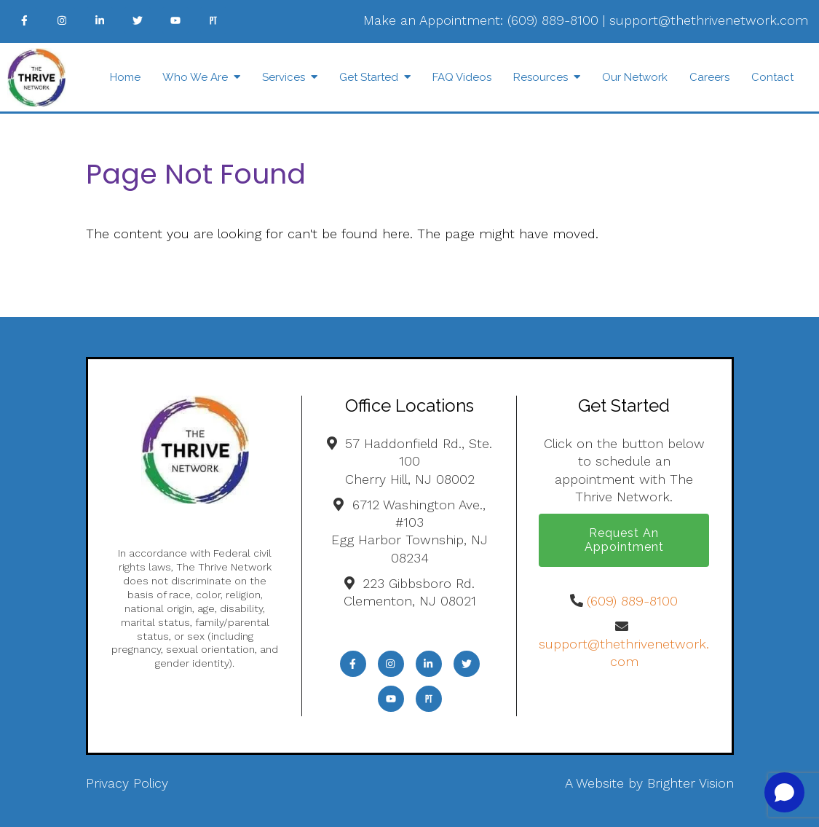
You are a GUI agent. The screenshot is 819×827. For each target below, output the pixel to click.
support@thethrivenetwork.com (708, 20)
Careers (709, 77)
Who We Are (195, 77)
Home (125, 77)
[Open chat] (784, 792)
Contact (772, 77)
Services (283, 77)
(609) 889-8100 (552, 20)
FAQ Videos (461, 77)
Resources (540, 77)
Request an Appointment (624, 540)
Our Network (635, 77)
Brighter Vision (690, 783)
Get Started (368, 77)
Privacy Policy (127, 783)
